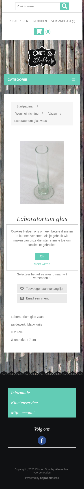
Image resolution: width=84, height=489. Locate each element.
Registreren (18, 21)
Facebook (42, 440)
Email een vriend (38, 298)
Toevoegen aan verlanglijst (44, 288)
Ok (42, 256)
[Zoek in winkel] (37, 6)
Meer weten (42, 264)
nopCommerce (49, 478)
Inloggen (40, 21)
